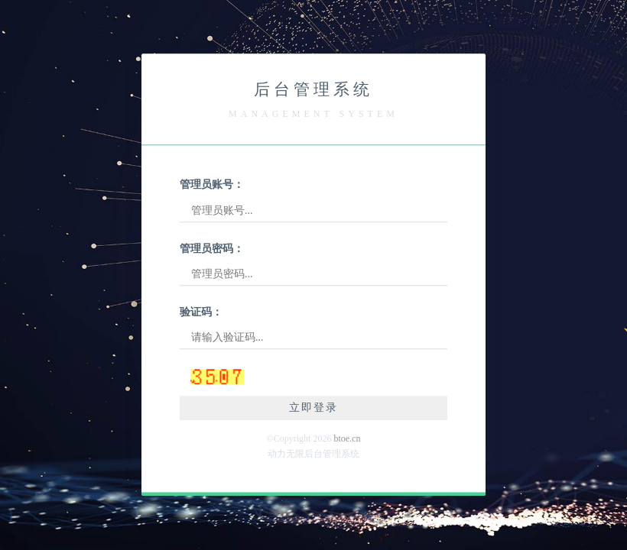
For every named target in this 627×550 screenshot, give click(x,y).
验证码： (201, 312)
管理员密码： (212, 248)
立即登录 (313, 407)
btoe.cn (346, 438)
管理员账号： (212, 185)
